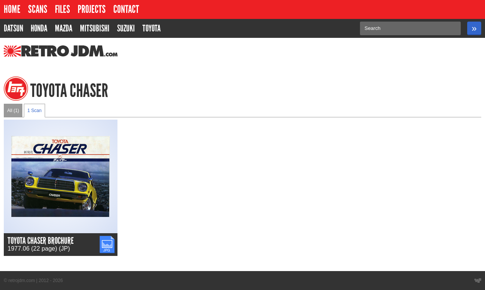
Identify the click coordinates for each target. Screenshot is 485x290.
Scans (37, 9)
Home (12, 9)
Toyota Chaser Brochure (41, 240)
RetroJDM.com (41, 51)
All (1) (13, 110)
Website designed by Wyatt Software (477, 280)
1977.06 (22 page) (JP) (39, 248)
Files (62, 9)
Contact (126, 9)
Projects (92, 9)
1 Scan (34, 110)
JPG (105, 239)
